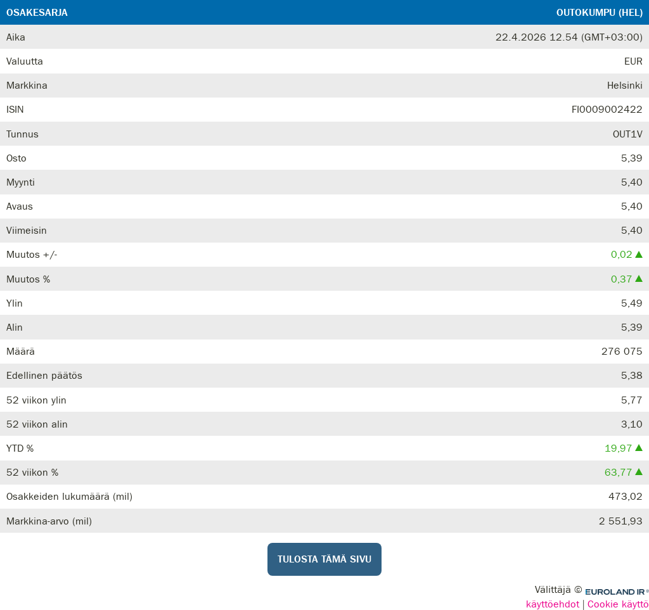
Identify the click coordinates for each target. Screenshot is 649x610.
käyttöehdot (552, 604)
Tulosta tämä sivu (324, 559)
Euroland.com (618, 592)
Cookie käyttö (618, 604)
